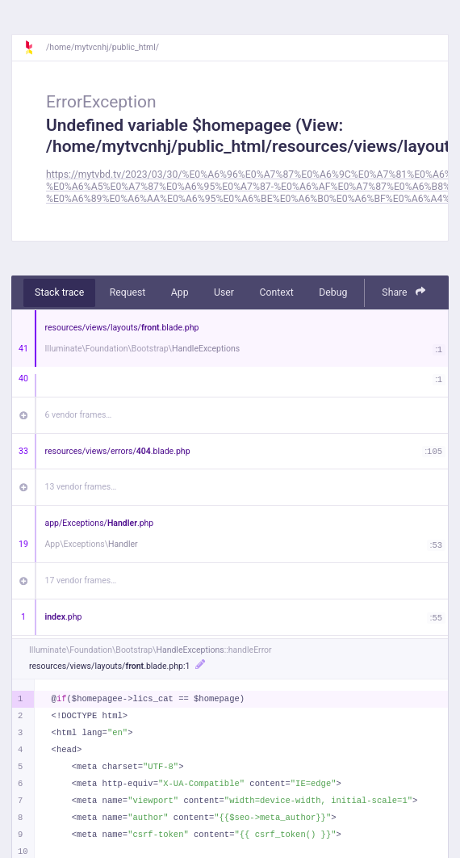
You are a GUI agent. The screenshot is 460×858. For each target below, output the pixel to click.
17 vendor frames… (81, 580)
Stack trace (59, 292)
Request (128, 292)
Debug (333, 292)
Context (276, 292)
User (224, 292)
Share (403, 292)
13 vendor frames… (81, 487)
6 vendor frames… (78, 415)
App (180, 292)
